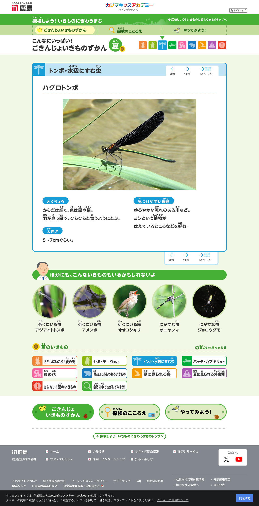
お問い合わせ (154, 481)
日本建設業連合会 (44, 486)
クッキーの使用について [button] (172, 500)
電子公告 (219, 485)
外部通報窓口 (221, 479)
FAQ (138, 481)
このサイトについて (25, 481)
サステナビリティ (61, 459)
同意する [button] (245, 498)
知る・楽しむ (144, 459)
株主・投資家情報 (147, 452)
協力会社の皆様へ (187, 485)
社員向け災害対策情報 (190, 479)
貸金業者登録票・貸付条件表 (81, 486)
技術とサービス (188, 452)
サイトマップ (121, 481)
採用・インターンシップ (109, 459)
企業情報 (98, 452)
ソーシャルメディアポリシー (89, 481)
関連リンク (19, 486)
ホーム (54, 452)
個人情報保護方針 (54, 481)
